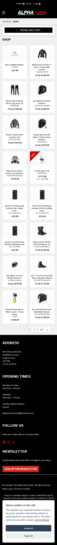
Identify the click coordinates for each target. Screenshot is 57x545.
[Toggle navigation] (4, 13)
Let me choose (42, 520)
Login (37, 4)
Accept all (28, 528)
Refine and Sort (28, 30)
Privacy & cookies (22, 489)
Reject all (28, 536)
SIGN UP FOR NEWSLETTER (21, 469)
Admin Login (7, 489)
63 (41, 329)
